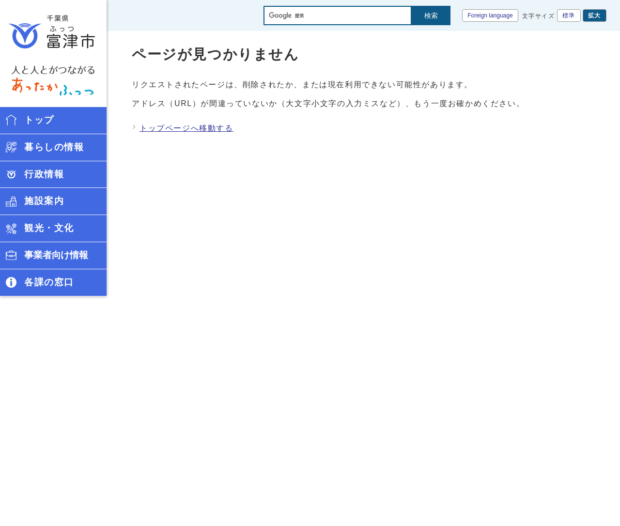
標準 (568, 15)
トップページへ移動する (186, 128)
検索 (431, 15)
